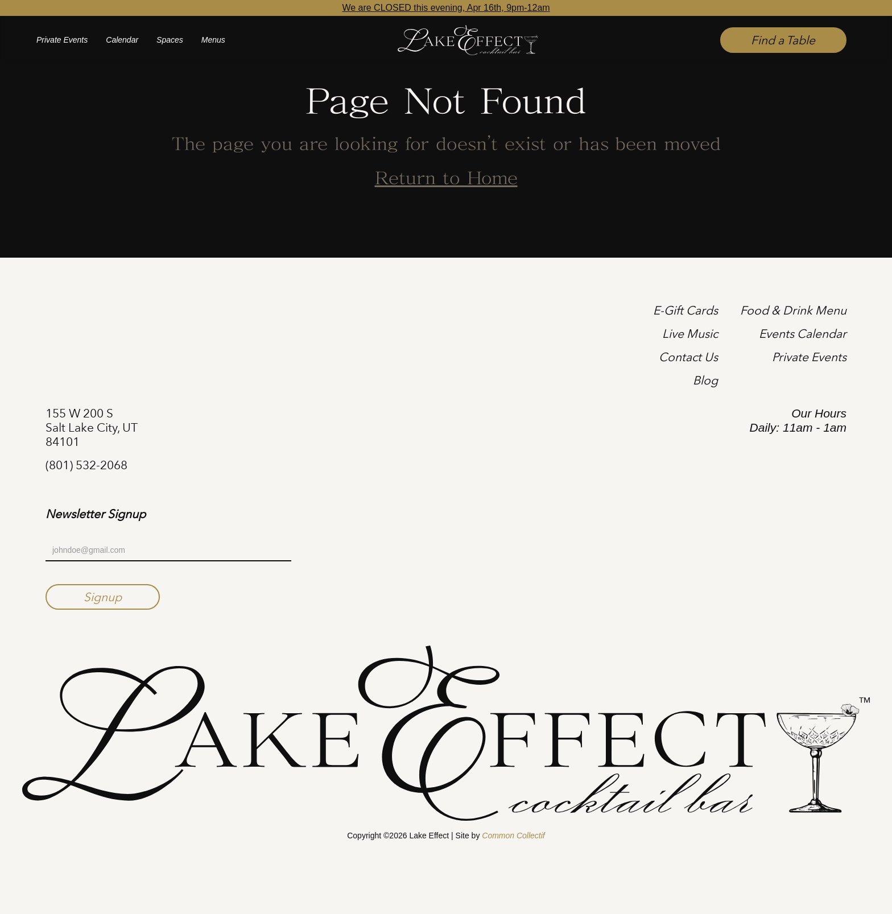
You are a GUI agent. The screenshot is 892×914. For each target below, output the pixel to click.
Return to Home (446, 179)
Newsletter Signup (96, 514)
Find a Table (783, 40)
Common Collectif (513, 835)
